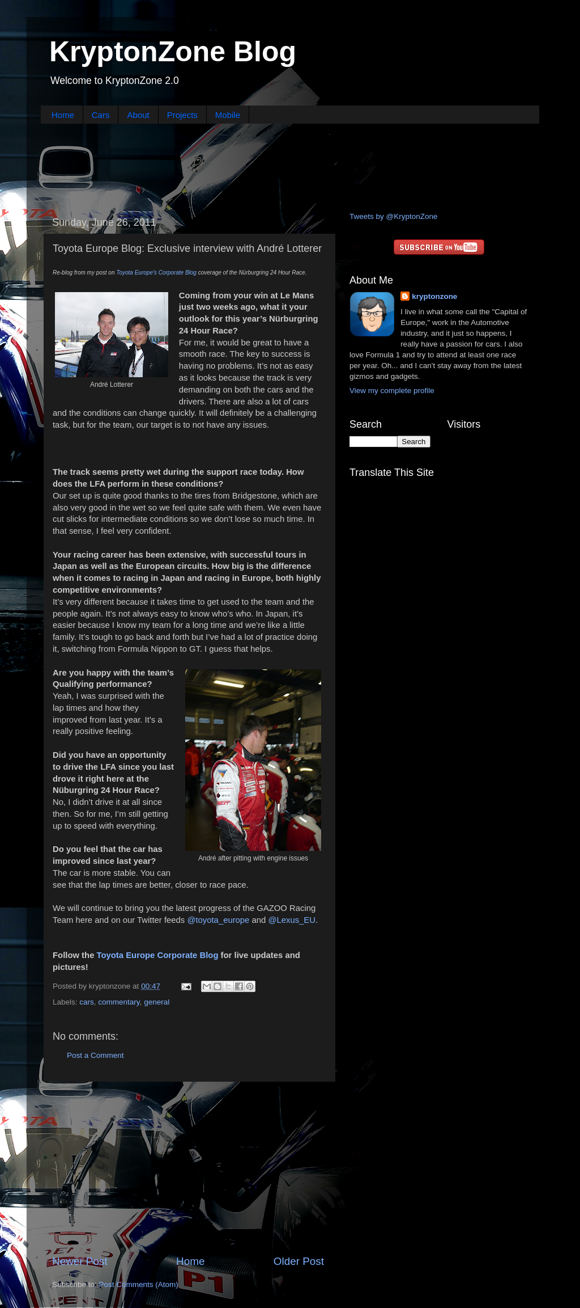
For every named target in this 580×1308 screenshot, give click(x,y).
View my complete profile (391, 390)
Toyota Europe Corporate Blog (158, 955)
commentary (118, 1002)
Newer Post (80, 1261)
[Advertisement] (290, 166)
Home (63, 115)
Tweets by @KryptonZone (393, 216)
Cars (101, 115)
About (138, 115)
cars (86, 1002)
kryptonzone (434, 296)
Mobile (227, 115)
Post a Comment (95, 1055)
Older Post (299, 1261)
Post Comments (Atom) (138, 1284)
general (156, 1002)
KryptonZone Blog (172, 51)
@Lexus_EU (291, 920)
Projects (182, 115)
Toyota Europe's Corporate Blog (156, 272)
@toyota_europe (218, 920)
